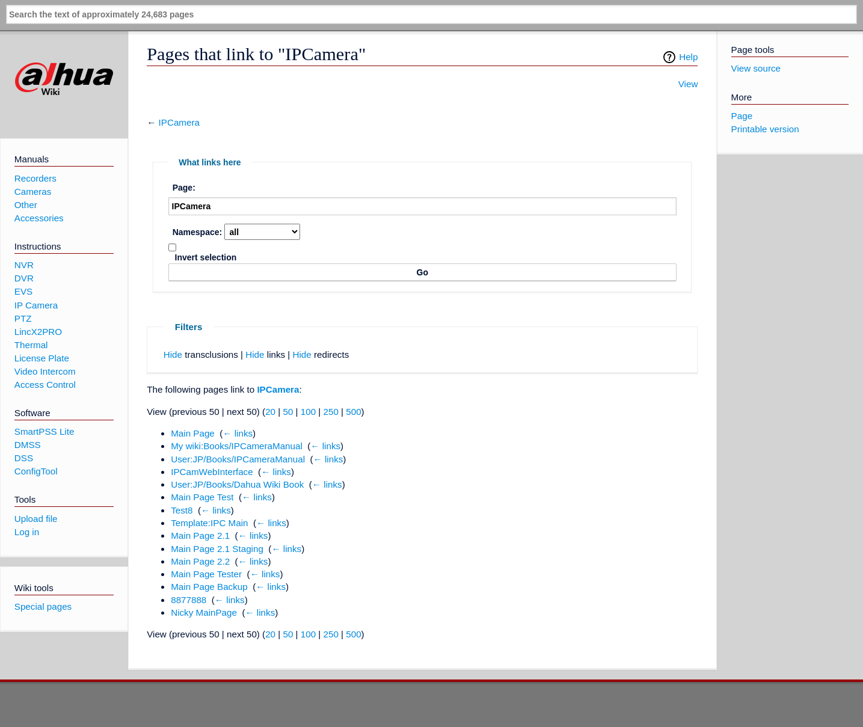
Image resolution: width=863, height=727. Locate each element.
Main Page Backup (209, 586)
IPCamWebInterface (212, 472)
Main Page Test (202, 497)
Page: (184, 187)
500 (353, 411)
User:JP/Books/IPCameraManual (238, 459)
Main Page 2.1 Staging (217, 549)
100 (308, 411)
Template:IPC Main (209, 523)
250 (331, 411)
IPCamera (179, 122)
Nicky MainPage (204, 612)
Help (688, 57)
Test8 (181, 510)
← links (238, 433)
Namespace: (198, 232)
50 (288, 411)
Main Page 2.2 (200, 561)
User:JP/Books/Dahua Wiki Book (237, 484)
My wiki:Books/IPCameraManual (237, 446)
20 (270, 411)
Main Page (193, 433)
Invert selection (206, 257)
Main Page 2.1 (200, 535)
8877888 (188, 600)
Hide (173, 354)
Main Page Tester (206, 574)
